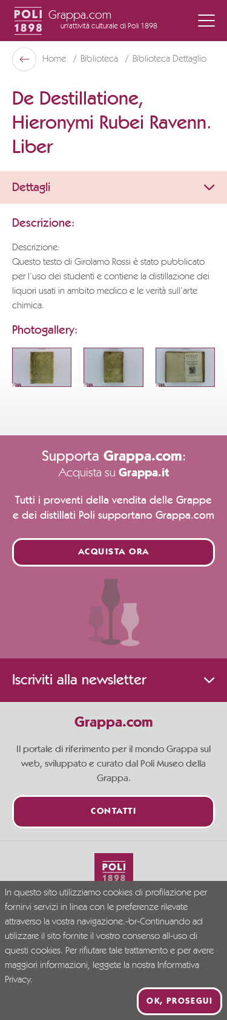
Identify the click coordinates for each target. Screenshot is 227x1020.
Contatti (113, 811)
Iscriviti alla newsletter (113, 680)
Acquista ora (114, 552)
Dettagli (113, 187)
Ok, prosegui (179, 1001)
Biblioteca (100, 59)
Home (55, 59)
